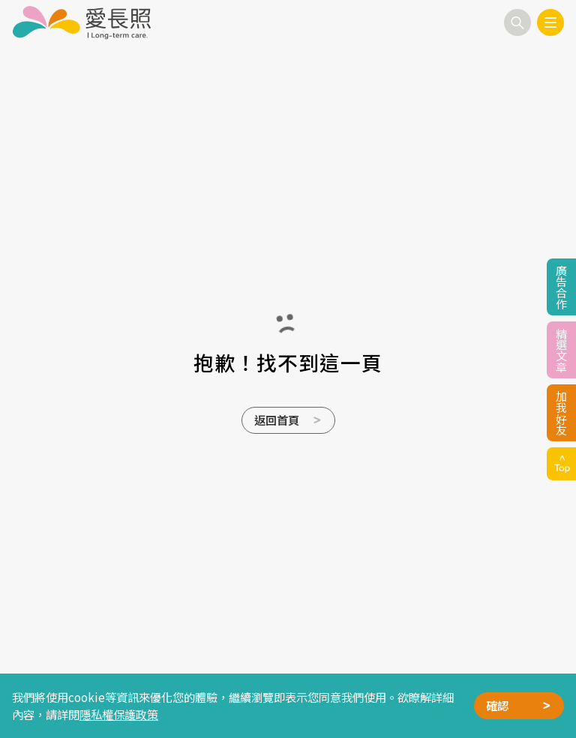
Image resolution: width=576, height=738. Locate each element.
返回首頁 (276, 419)
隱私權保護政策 (119, 714)
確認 (497, 705)
